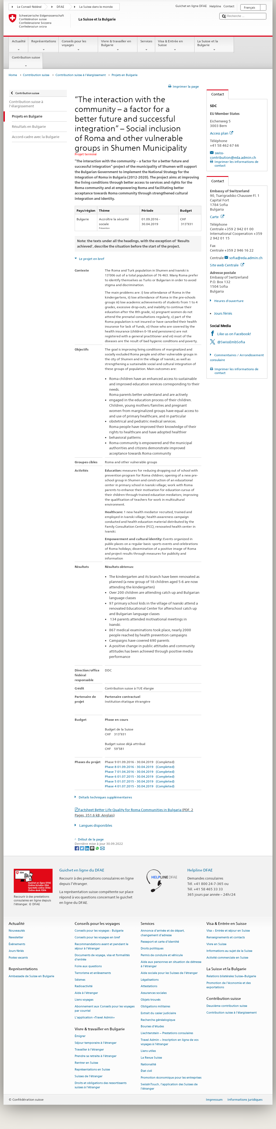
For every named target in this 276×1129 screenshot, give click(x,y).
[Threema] (92, 848)
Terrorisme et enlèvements (93, 973)
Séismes (80, 980)
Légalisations (149, 980)
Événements (17, 944)
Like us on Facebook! (234, 334)
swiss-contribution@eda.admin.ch (233, 155)
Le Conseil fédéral (29, 7)
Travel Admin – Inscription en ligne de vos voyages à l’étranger (169, 1042)
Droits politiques (152, 948)
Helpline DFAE (200, 870)
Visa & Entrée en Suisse (175, 45)
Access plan (221, 133)
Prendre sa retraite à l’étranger (95, 1056)
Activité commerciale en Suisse (227, 957)
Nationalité (148, 1064)
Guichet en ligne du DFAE (81, 870)
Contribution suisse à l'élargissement (81, 75)
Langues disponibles (95, 825)
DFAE (60, 7)
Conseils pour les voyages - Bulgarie (99, 931)
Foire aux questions (88, 966)
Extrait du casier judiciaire (158, 1013)
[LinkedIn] (87, 848)
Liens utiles (148, 1051)
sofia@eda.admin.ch (246, 258)
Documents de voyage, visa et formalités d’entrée (102, 957)
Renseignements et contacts (225, 937)
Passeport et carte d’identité (160, 942)
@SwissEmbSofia (231, 342)
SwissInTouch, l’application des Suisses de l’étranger (169, 1086)
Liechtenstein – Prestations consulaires (167, 1033)
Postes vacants (18, 957)
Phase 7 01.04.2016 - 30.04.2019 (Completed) (139, 771)
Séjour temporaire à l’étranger (95, 1043)
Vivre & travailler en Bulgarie (117, 45)
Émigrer (80, 1036)
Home (13, 75)
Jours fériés (223, 313)
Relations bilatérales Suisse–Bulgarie (231, 976)
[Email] (102, 848)
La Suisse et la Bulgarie (214, 45)
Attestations (149, 986)
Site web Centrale (227, 265)
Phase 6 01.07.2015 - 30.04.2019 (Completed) (139, 776)
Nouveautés (17, 931)
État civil (146, 1071)
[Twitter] (82, 848)
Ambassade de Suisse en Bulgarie (31, 976)
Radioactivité (83, 986)
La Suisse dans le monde (96, 7)
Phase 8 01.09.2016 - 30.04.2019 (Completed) (139, 766)
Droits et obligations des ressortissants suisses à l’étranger (100, 1085)
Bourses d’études (152, 1026)
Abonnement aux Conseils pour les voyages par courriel (104, 1009)
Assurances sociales (154, 993)
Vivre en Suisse (216, 944)
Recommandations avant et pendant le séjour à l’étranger (101, 946)
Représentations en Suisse (92, 1069)
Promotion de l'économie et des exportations (228, 985)
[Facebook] (77, 848)
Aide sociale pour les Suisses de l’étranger (169, 973)
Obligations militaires (155, 1006)
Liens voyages (84, 999)
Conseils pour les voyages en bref (97, 937)
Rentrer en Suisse (86, 1063)
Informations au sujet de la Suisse (229, 951)
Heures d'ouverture (228, 301)
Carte (217, 217)
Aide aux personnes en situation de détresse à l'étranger (171, 964)
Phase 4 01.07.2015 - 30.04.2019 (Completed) (139, 786)
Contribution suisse (26, 61)
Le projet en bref (91, 259)
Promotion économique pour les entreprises (171, 1078)
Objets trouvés (150, 999)
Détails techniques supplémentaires (105, 797)
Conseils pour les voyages (78, 45)
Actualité (18, 45)
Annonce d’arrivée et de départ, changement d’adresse (163, 933)
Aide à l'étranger (86, 993)
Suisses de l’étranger (88, 1076)
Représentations (43, 45)
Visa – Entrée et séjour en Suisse (228, 931)
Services (146, 45)
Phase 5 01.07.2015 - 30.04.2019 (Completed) (139, 781)
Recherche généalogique (158, 1020)
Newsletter (16, 937)
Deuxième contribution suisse (226, 1006)
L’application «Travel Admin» (95, 1017)
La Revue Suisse (151, 1057)
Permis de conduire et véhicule (162, 955)
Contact (215, 94)
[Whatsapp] (97, 848)
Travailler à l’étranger (89, 1049)
